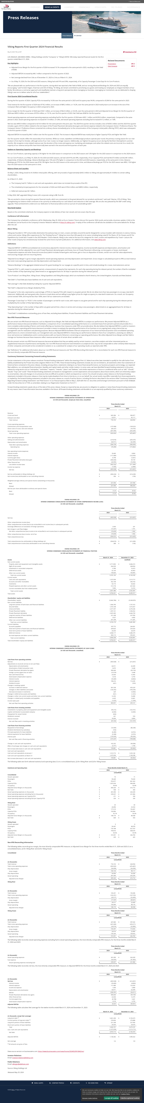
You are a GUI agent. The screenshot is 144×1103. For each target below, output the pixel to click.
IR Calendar (78, 44)
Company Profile (56, 1092)
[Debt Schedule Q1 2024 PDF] (121, 75)
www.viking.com (100, 249)
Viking (13, 1098)
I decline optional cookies (129, 1098)
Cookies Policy (125, 1094)
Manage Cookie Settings (89, 1098)
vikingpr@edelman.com (20, 1073)
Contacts (75, 1092)
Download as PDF (129, 61)
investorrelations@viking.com (22, 1067)
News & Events (52, 7)
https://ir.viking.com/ (67, 231)
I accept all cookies (111, 1098)
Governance (133, 7)
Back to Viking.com (135, 1)
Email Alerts (37, 1092)
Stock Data (100, 7)
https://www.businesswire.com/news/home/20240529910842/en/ (61, 1060)
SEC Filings (116, 7)
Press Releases (67, 44)
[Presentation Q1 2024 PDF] (121, 72)
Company (69, 7)
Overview (35, 7)
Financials (84, 7)
